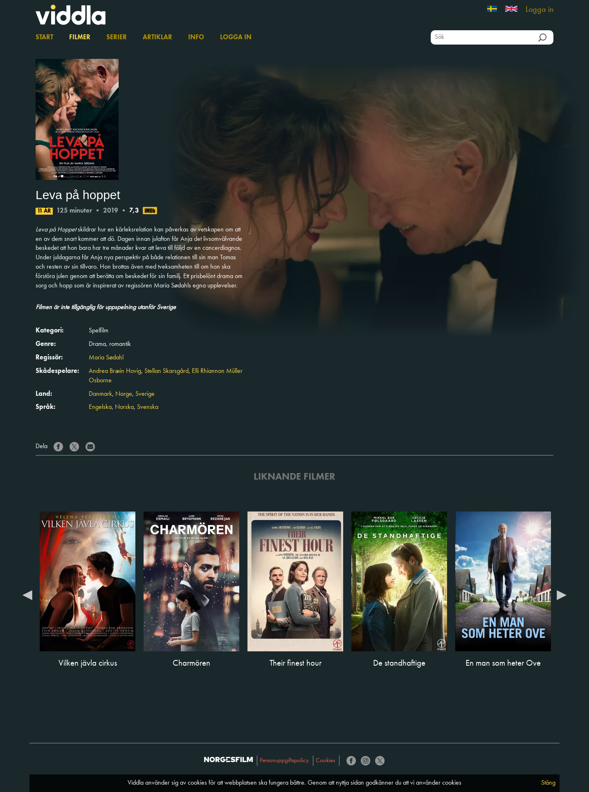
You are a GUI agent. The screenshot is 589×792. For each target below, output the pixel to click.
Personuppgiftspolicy (284, 761)
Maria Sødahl (106, 357)
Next (561, 594)
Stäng (548, 783)
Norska (124, 407)
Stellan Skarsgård (166, 371)
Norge (123, 394)
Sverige (145, 394)
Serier (116, 37)
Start (44, 37)
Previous (27, 594)
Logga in (539, 10)
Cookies (325, 761)
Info (196, 37)
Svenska (147, 407)
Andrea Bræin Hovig (115, 371)
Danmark (100, 394)
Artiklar (157, 37)
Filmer (79, 37)
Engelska (100, 407)
